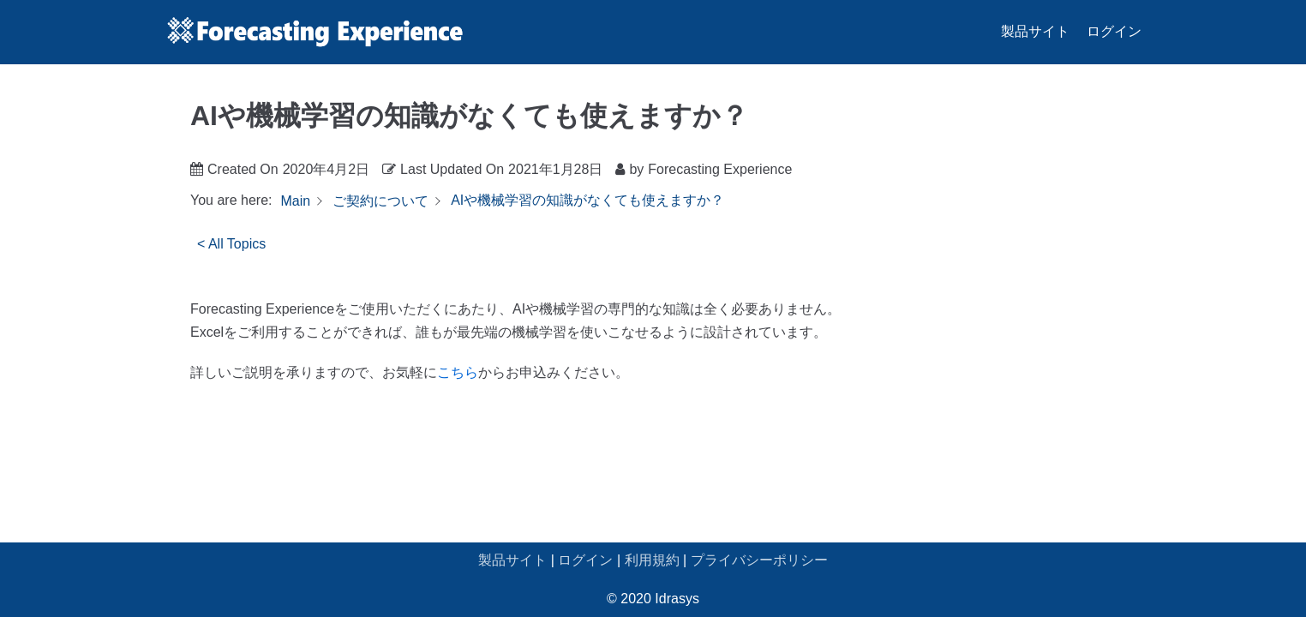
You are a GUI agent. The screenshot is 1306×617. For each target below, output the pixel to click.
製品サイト (1035, 31)
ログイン (1114, 31)
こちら (457, 372)
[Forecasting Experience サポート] (314, 32)
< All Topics (231, 244)
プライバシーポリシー (759, 560)
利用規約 (652, 560)
